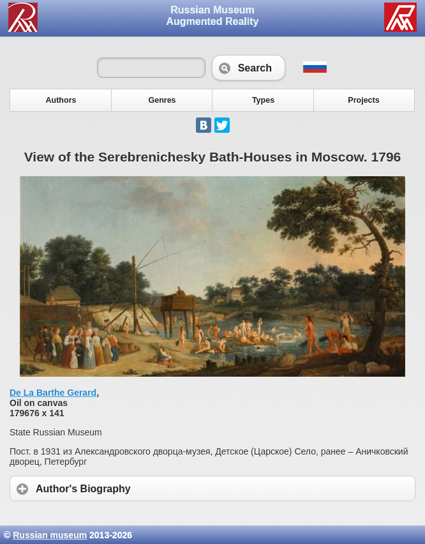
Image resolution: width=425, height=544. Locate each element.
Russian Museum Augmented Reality (213, 15)
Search (248, 68)
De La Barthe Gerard (53, 393)
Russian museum (50, 535)
